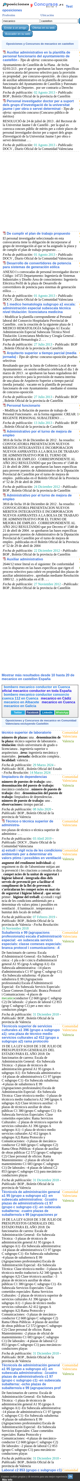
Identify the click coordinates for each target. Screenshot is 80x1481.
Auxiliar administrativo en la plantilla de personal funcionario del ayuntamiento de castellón (36, 56)
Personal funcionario (23, 405)
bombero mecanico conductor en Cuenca (37, 687)
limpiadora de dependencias (24, 777)
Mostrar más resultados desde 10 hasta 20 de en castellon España (38, 677)
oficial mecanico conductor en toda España (37, 691)
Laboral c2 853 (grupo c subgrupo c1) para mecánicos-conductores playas (32, 1472)
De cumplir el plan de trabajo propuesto (38, 233)
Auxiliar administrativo (25, 559)
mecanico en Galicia (20, 706)
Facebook (33, 712)
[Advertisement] (39, 191)
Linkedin (47, 712)
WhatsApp (62, 712)
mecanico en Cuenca (58, 702)
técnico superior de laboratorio (26, 732)
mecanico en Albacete (22, 702)
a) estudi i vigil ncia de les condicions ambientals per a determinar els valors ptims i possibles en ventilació (32, 854)
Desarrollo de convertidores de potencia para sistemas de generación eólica (37, 265)
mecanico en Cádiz (56, 698)
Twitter (18, 712)
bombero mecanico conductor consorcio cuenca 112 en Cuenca (35, 696)
